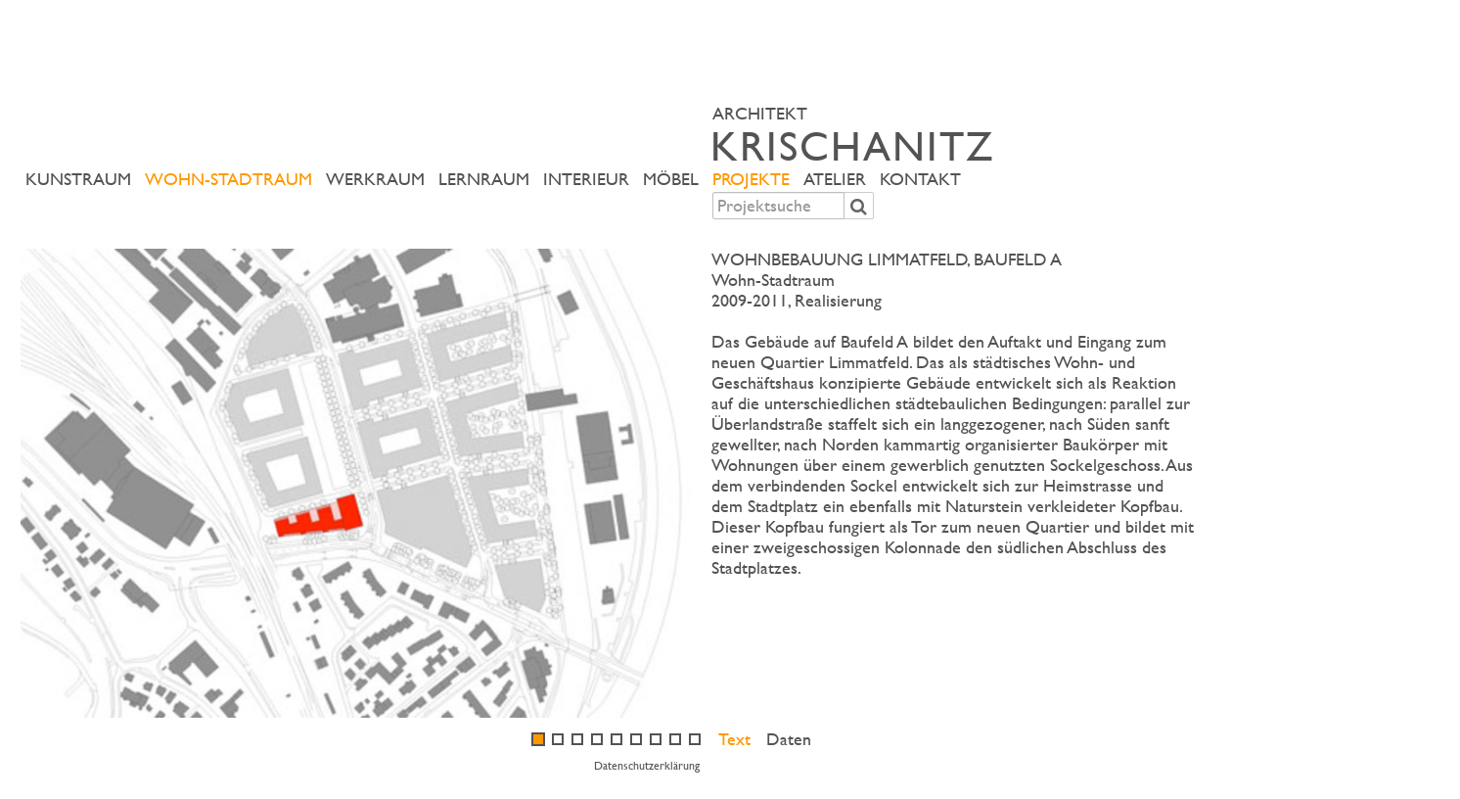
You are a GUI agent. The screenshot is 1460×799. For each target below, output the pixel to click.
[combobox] (778, 205)
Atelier (834, 178)
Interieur (586, 178)
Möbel (671, 178)
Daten (788, 738)
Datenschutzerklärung (647, 765)
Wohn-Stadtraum (228, 178)
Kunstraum (78, 178)
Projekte (751, 178)
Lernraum (483, 178)
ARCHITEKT (957, 134)
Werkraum (375, 178)
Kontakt (920, 178)
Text (734, 738)
